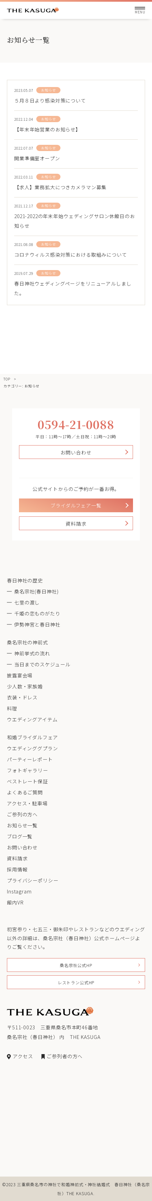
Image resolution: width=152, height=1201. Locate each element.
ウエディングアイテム (32, 719)
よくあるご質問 (25, 792)
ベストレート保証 (27, 781)
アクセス (20, 1056)
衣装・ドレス (22, 697)
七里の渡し (27, 602)
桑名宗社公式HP (76, 965)
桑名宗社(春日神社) (36, 591)
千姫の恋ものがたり (37, 613)
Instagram (19, 891)
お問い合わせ (75, 452)
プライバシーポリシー (32, 880)
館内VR (15, 902)
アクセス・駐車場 (27, 803)
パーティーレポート (30, 759)
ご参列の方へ (22, 814)
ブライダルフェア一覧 (75, 505)
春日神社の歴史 (25, 580)
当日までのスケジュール (42, 664)
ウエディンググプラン (32, 748)
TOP (6, 379)
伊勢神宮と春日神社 (37, 624)
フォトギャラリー (27, 770)
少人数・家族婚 (25, 686)
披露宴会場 (19, 675)
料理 (12, 708)
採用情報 (17, 869)
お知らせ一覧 (22, 825)
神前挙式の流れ (32, 653)
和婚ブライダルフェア (32, 737)
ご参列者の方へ (62, 1056)
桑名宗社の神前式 (27, 642)
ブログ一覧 (19, 836)
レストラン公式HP (76, 982)
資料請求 (76, 523)
